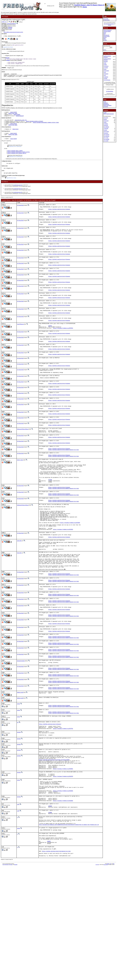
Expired (105, 130)
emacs (105, 69)
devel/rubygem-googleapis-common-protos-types (46, 126)
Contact (105, 39)
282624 (50, 348)
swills (18, 892)
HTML (108, 960)
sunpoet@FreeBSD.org (11, 23)
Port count (106, 117)
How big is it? (106, 35)
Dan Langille (106, 961)
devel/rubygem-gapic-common (15, 155)
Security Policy (107, 36)
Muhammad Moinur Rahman (22, 461)
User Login (106, 18)
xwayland (106, 67)
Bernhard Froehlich (21, 730)
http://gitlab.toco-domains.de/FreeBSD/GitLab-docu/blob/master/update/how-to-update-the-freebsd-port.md (69, 916)
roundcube (106, 76)
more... (105, 49)
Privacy (105, 37)
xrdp (105, 72)
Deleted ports (106, 104)
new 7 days (106, 137)
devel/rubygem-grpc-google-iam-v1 (16, 158)
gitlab (105, 63)
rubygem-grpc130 (18, 197)
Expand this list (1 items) (11, 183)
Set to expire (106, 131)
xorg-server (106, 66)
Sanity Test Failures (107, 105)
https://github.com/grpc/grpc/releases (59, 216)
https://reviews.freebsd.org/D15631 (63, 851)
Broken (105, 119)
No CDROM (106, 126)
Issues (105, 32)
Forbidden (106, 123)
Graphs (105, 112)
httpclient (106, 61)
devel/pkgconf (20, 118)
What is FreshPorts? (108, 30)
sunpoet (18, 777)
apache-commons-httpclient (107, 56)
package (8, 61)
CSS (110, 960)
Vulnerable (106, 128)
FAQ (105, 33)
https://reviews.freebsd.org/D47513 (63, 351)
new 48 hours (106, 136)
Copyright (97, 961)
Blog (105, 38)
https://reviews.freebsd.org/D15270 (63, 859)
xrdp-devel (106, 73)
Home (105, 101)
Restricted (106, 125)
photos (85, 7)
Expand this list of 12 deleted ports (15, 161)
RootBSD (109, 25)
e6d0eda (10, 27)
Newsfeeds (106, 106)
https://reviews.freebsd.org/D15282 (63, 876)
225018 (50, 894)
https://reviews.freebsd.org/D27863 (70, 570)
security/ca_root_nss (21, 123)
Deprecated (106, 120)
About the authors (107, 31)
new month (106, 140)
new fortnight (106, 139)
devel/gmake (17, 117)
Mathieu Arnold (20, 766)
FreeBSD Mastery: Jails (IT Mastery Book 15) (89, 5)
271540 (50, 520)
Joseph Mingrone (20, 345)
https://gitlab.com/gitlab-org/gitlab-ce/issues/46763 (54, 840)
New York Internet (107, 23)
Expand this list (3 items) (8, 47)
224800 (50, 902)
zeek (105, 75)
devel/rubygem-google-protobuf (34, 124)
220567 (49, 935)
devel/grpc (15, 133)
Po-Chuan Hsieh (20, 210)
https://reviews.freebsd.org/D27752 (63, 806)
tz (17, 907)
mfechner (19, 809)
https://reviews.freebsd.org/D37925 (63, 578)
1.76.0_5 (3, 21)
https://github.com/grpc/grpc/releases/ (50, 800)
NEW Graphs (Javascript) (109, 113)
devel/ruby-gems (12, 116)
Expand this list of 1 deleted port (15, 150)
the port (7, 58)
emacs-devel (106, 70)
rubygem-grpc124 (18, 194)
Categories (106, 103)
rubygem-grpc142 (18, 190)
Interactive (106, 133)
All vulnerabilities (109, 91)
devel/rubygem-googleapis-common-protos (18, 156)
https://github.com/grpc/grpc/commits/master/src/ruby (63, 484)
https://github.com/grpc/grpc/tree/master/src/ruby (13, 32)
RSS (113, 960)
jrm (17, 798)
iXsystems (112, 23)
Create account (107, 19)
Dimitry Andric (20, 495)
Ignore (105, 122)
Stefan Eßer (19, 591)
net (6, 21)
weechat (105, 78)
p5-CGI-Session (107, 80)
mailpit (105, 64)
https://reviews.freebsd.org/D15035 (63, 888)
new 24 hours (106, 134)
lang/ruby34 (13, 114)
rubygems (10, 28)
